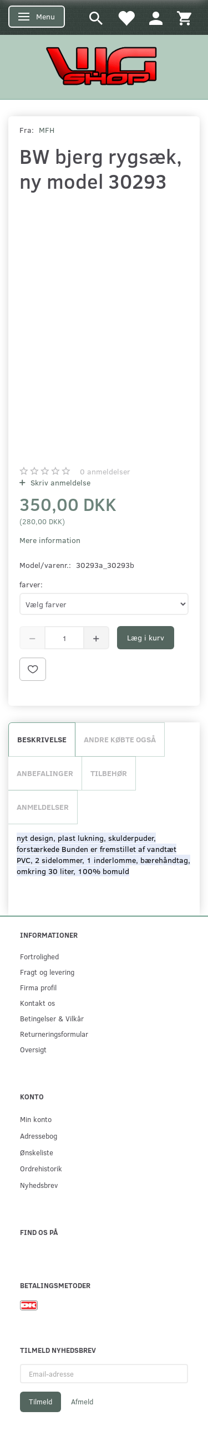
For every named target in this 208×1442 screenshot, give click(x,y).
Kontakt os (37, 1002)
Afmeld (82, 1402)
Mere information (49, 540)
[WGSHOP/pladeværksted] (104, 66)
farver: (31, 584)
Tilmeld (40, 1402)
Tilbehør (108, 773)
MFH (46, 130)
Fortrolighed (39, 956)
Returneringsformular (54, 1033)
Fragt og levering (47, 971)
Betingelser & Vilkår (52, 1018)
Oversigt (33, 1049)
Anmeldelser (43, 807)
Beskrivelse (42, 739)
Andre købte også (120, 739)
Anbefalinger (45, 773)
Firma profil (38, 987)
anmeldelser (105, 471)
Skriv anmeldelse (59, 482)
